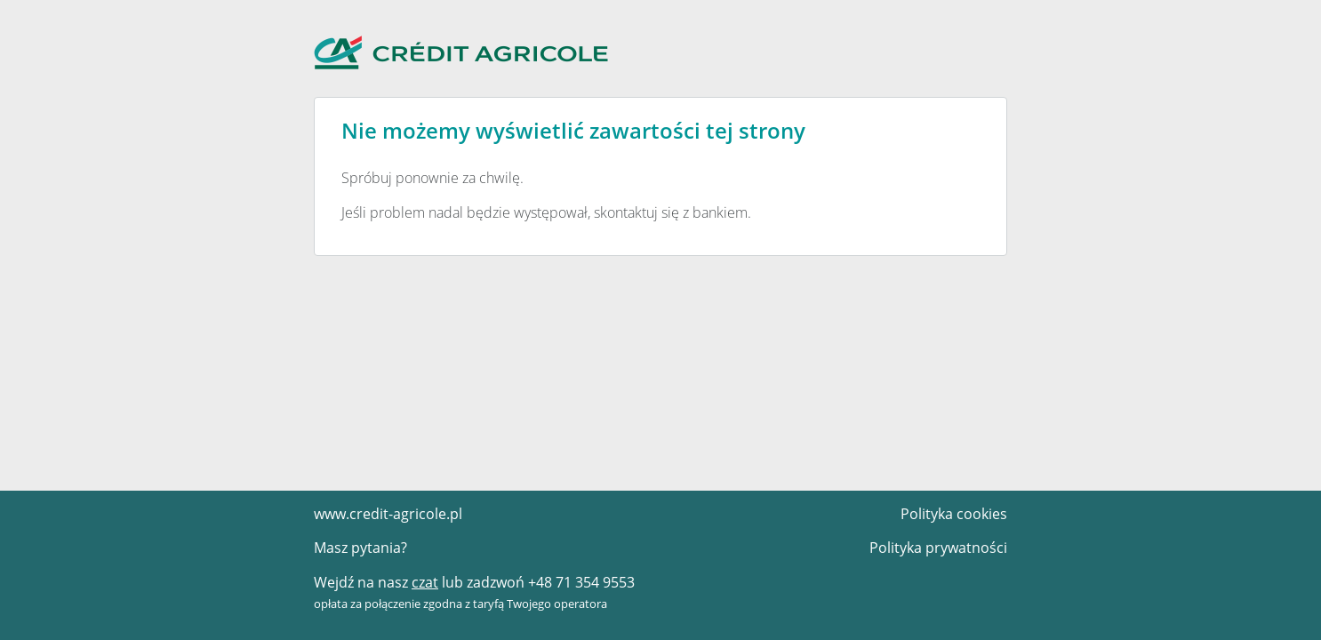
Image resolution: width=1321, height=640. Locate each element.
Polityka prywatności (938, 547)
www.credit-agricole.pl (388, 514)
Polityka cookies (954, 514)
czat (425, 582)
